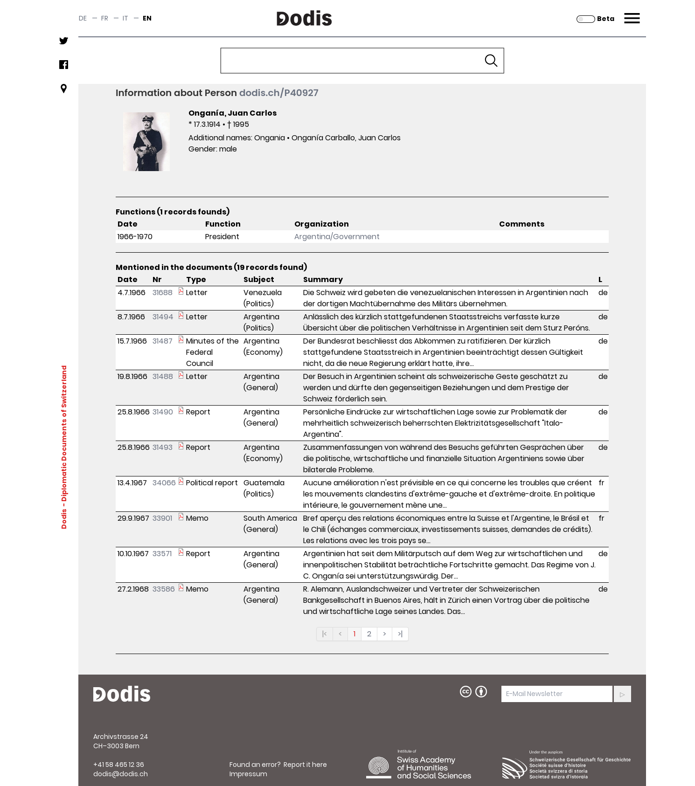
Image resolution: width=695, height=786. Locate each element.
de (83, 18)
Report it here (305, 764)
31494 (163, 316)
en (147, 18)
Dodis (64, 518)
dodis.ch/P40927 (279, 92)
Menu (631, 12)
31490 (163, 412)
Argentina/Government (337, 236)
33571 (162, 553)
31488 (163, 376)
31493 (163, 447)
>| (400, 633)
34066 (164, 482)
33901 (162, 518)
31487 (163, 341)
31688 (163, 292)
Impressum (248, 774)
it (125, 18)
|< (324, 633)
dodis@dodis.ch (120, 774)
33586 (164, 589)
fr (104, 18)
